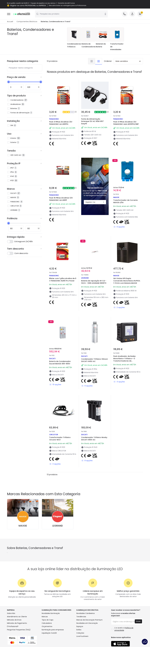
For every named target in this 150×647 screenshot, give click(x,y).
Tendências (81, 616)
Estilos (78, 630)
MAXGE (23, 525)
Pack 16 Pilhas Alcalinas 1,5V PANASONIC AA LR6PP (61, 199)
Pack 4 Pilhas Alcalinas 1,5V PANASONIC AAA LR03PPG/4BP (126, 123)
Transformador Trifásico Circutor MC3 (60, 438)
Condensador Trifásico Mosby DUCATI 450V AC (94, 438)
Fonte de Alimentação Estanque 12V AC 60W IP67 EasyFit (92, 121)
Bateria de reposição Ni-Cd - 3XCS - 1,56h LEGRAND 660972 (93, 282)
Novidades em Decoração (87, 623)
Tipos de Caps (47, 620)
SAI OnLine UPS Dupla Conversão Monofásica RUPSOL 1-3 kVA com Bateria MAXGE (126, 280)
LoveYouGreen (82, 636)
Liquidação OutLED (49, 633)
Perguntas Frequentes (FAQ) (18, 630)
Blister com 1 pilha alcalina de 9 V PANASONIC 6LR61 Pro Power (62, 279)
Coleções (80, 633)
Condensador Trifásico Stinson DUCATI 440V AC (94, 360)
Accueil (10, 21)
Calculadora (47, 623)
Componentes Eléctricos (27, 21)
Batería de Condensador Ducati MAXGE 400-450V (60, 362)
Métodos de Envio (14, 620)
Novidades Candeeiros (85, 613)
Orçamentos (47, 626)
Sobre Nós (11, 613)
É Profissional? (12, 626)
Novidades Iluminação (51, 613)
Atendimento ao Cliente (17, 616)
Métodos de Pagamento (17, 623)
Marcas (45, 616)
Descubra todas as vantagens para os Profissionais (67, 5)
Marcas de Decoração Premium (89, 620)
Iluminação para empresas (53, 630)
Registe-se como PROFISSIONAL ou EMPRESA (28, 5)
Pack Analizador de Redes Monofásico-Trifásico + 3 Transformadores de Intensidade (124, 359)
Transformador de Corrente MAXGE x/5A (125, 201)
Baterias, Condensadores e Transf (55, 21)
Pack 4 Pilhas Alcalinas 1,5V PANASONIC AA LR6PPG (60, 123)
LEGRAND (57, 525)
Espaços (79, 626)
